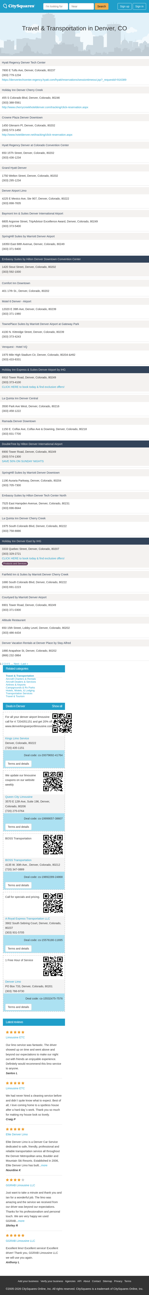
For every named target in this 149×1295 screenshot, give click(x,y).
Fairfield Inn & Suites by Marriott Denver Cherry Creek (35, 574)
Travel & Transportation (20, 675)
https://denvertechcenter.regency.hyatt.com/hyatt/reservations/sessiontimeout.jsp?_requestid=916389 (64, 79)
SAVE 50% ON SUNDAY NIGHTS (23, 461)
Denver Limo (13, 981)
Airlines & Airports (16, 684)
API (79, 1281)
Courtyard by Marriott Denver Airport (24, 597)
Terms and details (18, 763)
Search (101, 6)
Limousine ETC (15, 1037)
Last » (24, 663)
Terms (127, 1281)
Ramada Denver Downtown (19, 421)
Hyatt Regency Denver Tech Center (24, 62)
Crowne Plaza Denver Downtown (22, 117)
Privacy (118, 1281)
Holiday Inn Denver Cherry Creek (22, 90)
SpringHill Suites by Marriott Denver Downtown (31, 472)
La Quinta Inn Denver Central (20, 398)
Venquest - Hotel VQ (14, 346)
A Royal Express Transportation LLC (27, 918)
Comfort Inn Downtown (16, 283)
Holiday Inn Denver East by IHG (21, 541)
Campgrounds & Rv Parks (20, 687)
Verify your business (52, 1281)
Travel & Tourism (15, 696)
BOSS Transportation (18, 860)
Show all (57, 706)
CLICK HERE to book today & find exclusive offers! (33, 386)
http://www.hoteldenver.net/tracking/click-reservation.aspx (37, 134)
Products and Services (15, 563)
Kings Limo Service (17, 738)
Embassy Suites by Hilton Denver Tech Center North (34, 495)
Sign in (139, 6)
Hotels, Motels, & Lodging (20, 690)
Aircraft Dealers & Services (21, 681)
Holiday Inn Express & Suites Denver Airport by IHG (34, 369)
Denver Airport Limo (14, 190)
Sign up (124, 6)
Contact (96, 1281)
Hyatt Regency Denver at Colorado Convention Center (35, 145)
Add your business (28, 1281)
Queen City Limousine (19, 796)
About (86, 1281)
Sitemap (107, 1281)
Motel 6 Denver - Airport (16, 301)
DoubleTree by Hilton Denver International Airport (32, 444)
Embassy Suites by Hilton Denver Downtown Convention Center (41, 259)
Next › (17, 663)
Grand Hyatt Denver (14, 167)
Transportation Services (19, 693)
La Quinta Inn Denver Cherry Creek (24, 518)
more (44, 1165)
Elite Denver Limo (17, 1134)
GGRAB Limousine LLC (20, 1185)
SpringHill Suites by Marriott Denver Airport (28, 236)
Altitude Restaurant (14, 620)
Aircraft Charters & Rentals (21, 678)
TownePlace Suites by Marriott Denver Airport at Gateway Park (40, 324)
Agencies (70, 1281)
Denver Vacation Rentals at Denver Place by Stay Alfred (36, 643)
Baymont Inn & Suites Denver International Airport (32, 213)
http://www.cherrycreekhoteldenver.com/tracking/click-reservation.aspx (45, 107)
